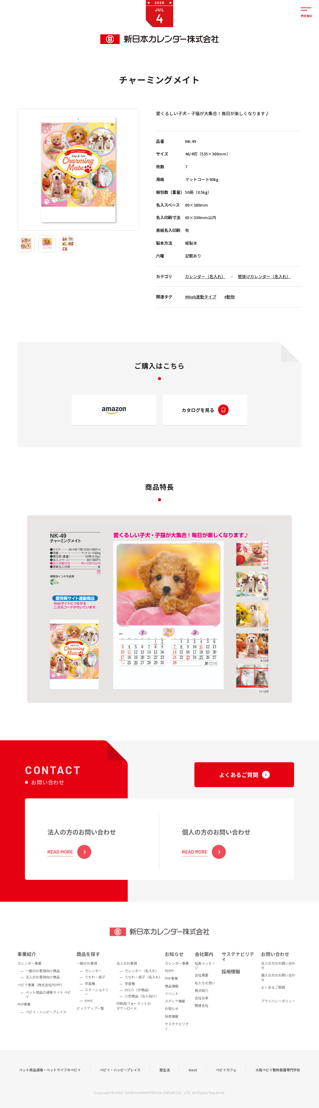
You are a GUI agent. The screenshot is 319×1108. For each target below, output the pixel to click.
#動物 (229, 297)
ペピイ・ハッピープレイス (120, 1079)
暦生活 (165, 1079)
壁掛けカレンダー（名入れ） (264, 276)
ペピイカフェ (226, 1079)
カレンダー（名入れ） (205, 276)
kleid (193, 1079)
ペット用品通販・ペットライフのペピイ (50, 1079)
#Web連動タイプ (200, 297)
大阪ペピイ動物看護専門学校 (277, 1079)
